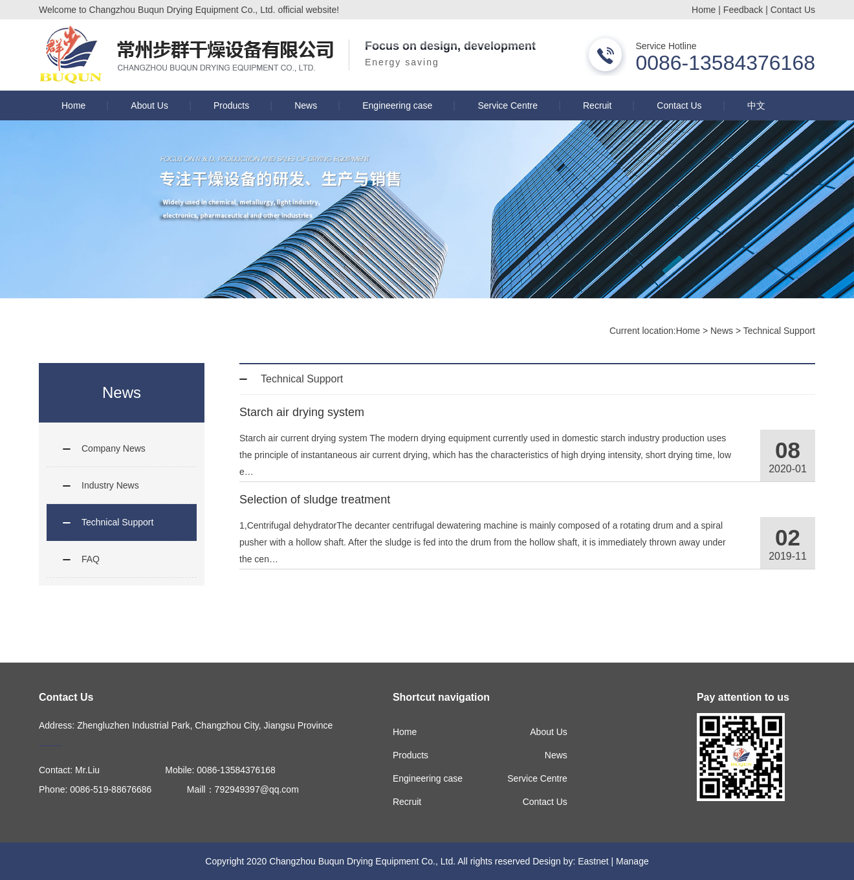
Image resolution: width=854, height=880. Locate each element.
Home (704, 10)
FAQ (91, 559)
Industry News (110, 485)
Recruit (597, 105)
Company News (114, 448)
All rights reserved (493, 861)
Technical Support (779, 330)
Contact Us (793, 10)
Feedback (743, 10)
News (305, 105)
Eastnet (593, 861)
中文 (756, 105)
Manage (632, 861)
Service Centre (507, 105)
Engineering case (397, 105)
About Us (149, 105)
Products (231, 105)
